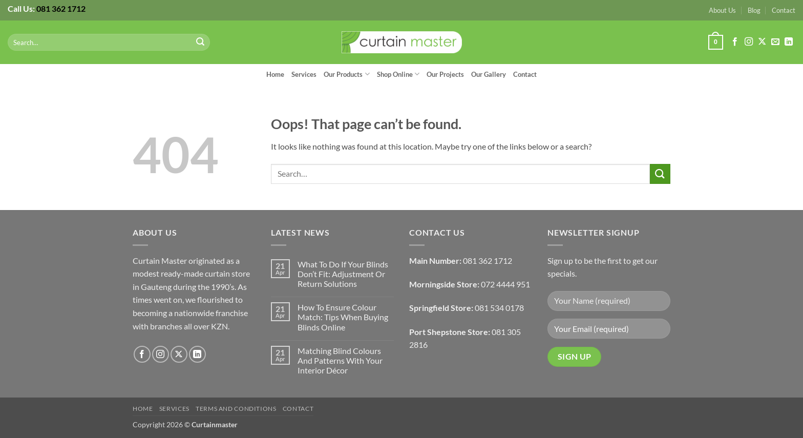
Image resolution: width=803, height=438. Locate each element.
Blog (754, 10)
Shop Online (398, 74)
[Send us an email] (775, 42)
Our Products (346, 74)
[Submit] (200, 42)
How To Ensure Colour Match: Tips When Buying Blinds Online (343, 316)
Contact (783, 10)
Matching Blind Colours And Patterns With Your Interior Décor (340, 360)
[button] (715, 42)
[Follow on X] (762, 42)
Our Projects (445, 74)
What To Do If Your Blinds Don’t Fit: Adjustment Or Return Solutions (343, 273)
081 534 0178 (499, 307)
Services (303, 74)
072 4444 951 (505, 284)
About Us (722, 10)
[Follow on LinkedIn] (789, 42)
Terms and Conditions (236, 408)
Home (275, 74)
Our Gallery (488, 74)
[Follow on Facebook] (735, 42)
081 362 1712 (61, 8)
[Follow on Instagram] (749, 42)
